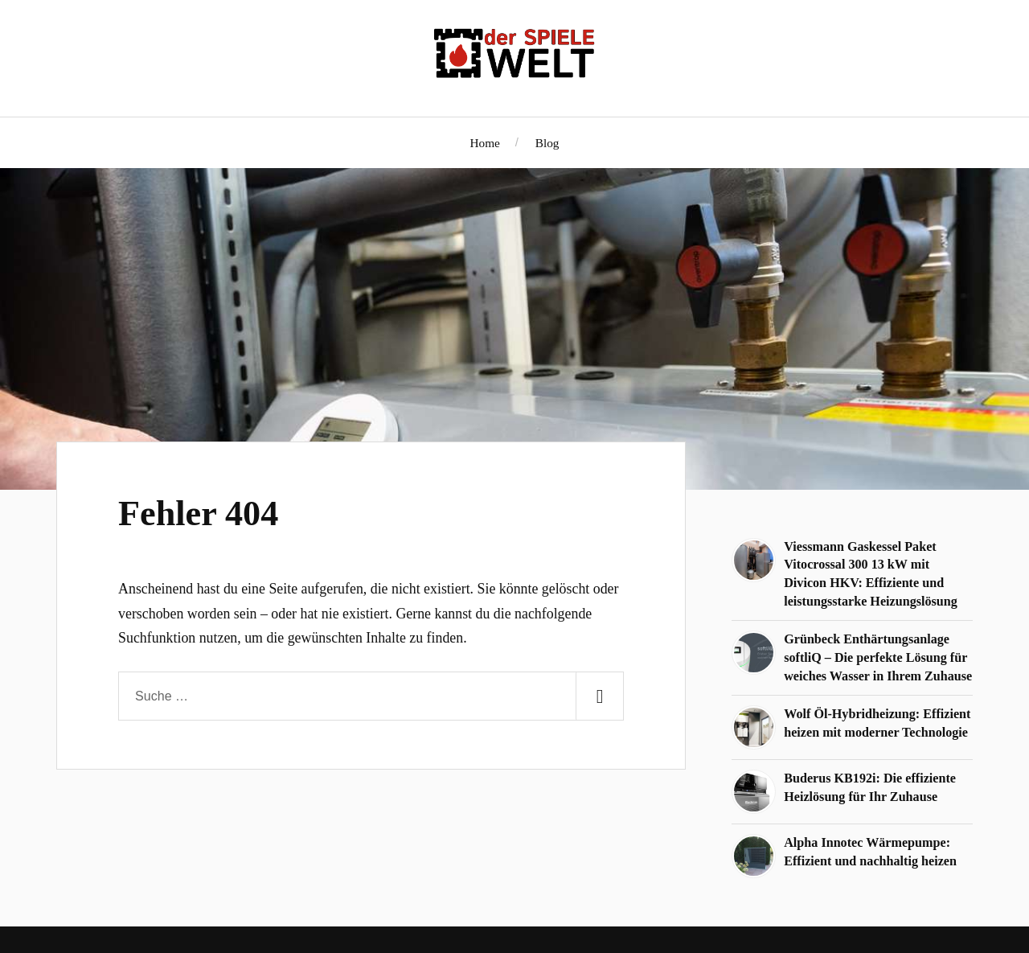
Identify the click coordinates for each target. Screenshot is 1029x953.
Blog (547, 143)
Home (485, 143)
